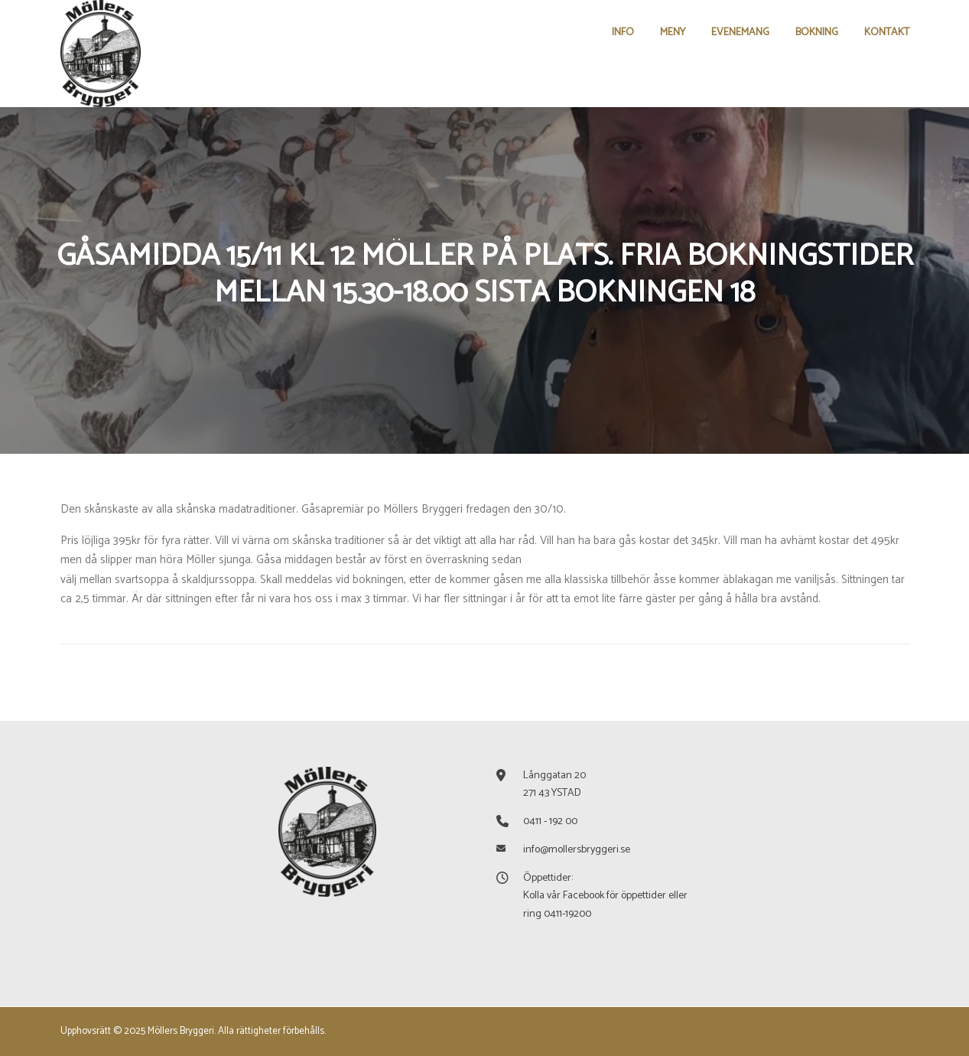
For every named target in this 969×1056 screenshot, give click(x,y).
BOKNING (816, 32)
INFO (623, 32)
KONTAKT (886, 32)
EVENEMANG (740, 32)
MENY (672, 32)
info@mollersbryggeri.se (576, 850)
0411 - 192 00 (550, 821)
